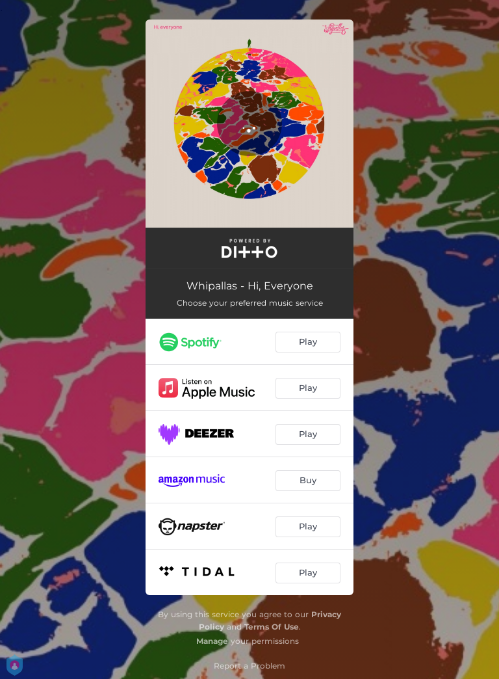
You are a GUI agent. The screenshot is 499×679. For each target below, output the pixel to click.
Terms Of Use (271, 627)
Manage (212, 641)
